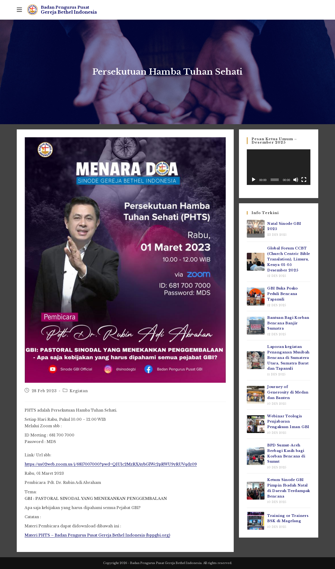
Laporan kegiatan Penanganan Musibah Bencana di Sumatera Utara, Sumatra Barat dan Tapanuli (288, 357)
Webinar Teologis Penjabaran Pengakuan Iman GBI (288, 421)
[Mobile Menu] (19, 9)
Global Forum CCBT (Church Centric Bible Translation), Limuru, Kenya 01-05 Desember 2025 (288, 259)
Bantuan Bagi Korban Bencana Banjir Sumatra (288, 323)
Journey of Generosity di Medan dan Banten (288, 392)
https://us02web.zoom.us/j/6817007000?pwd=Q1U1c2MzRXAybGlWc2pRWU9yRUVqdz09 (111, 464)
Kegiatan (79, 391)
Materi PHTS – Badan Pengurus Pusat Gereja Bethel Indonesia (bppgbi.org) (97, 535)
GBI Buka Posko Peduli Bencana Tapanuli (282, 294)
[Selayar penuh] (303, 179)
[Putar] (253, 179)
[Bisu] (295, 179)
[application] (278, 167)
